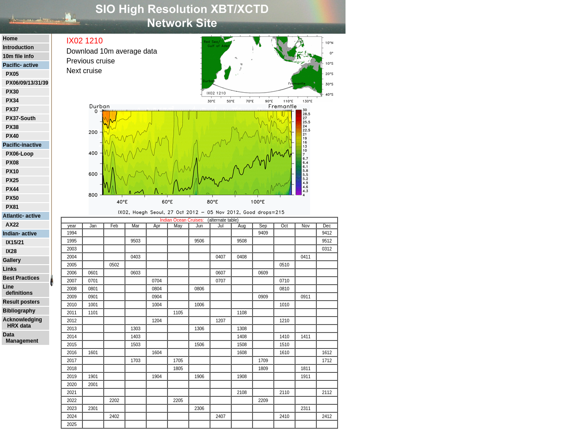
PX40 (12, 136)
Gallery (12, 260)
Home (10, 38)
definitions (17, 293)
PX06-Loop (20, 154)
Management (20, 341)
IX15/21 (15, 242)
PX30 (12, 92)
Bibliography (19, 311)
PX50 (12, 198)
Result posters (21, 302)
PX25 (12, 180)
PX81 (12, 207)
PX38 (12, 127)
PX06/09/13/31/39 (27, 83)
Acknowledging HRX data (22, 323)
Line (8, 287)
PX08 (12, 163)
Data (8, 335)
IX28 (11, 251)
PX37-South (20, 118)
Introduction (18, 47)
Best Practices (21, 278)
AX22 (12, 225)
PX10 (12, 171)
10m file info (18, 56)
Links (9, 269)
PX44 (12, 189)
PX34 (12, 101)
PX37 (12, 109)
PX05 (12, 74)
